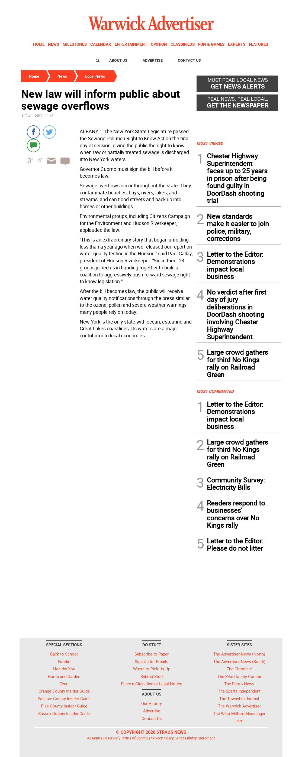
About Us (118, 60)
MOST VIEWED (210, 143)
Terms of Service (134, 737)
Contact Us (189, 60)
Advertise (153, 60)
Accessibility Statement (195, 737)
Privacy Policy (162, 737)
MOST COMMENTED (215, 391)
